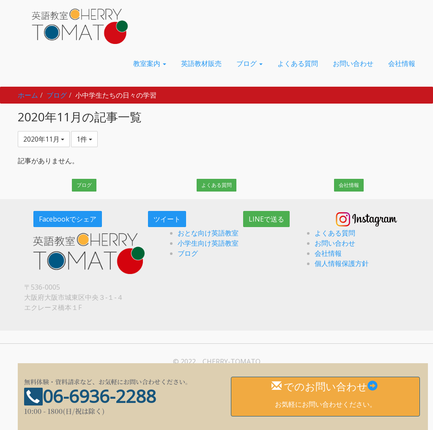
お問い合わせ (335, 243)
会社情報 (349, 185)
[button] (150, 63)
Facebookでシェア (67, 219)
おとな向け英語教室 (208, 233)
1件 (84, 139)
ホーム (28, 95)
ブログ (57, 95)
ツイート (167, 219)
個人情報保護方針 (342, 263)
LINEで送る (266, 219)
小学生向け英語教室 (208, 243)
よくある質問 (216, 185)
